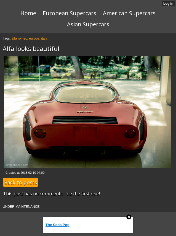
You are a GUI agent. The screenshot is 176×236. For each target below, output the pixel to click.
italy (44, 38)
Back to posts (20, 182)
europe (34, 38)
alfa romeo (19, 38)
